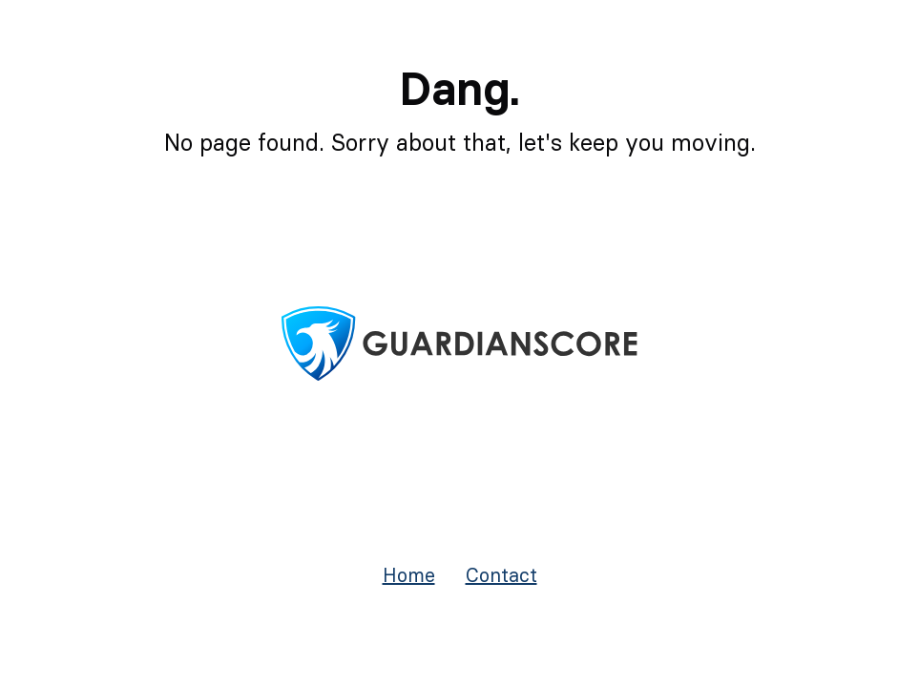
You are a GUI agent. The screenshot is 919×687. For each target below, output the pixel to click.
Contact (501, 575)
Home (409, 575)
